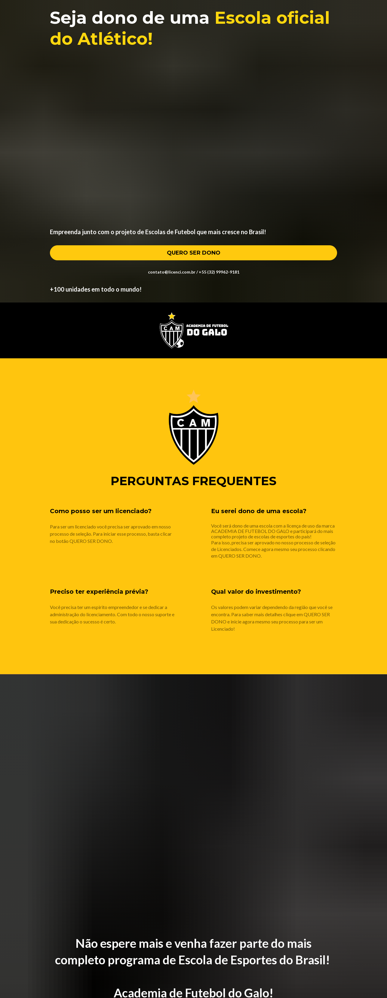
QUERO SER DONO (193, 253)
